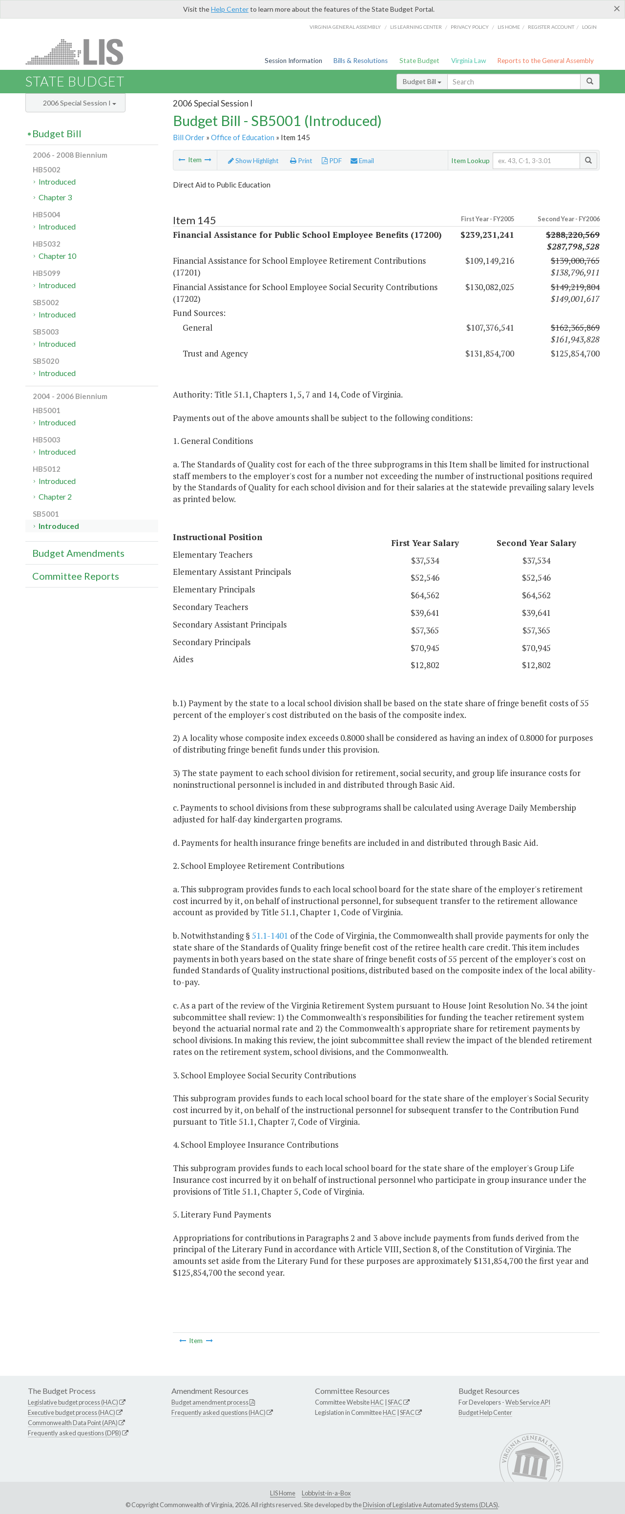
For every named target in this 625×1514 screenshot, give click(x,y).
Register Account (551, 27)
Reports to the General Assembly (545, 60)
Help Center (230, 9)
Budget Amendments (78, 553)
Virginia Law (468, 60)
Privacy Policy (470, 27)
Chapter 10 (57, 255)
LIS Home (282, 1493)
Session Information (293, 60)
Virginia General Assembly (345, 27)
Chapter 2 (55, 496)
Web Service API (527, 1402)
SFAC (395, 1402)
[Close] (617, 8)
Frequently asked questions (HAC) (218, 1412)
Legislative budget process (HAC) (73, 1402)
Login (589, 27)
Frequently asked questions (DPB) (74, 1433)
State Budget (419, 60)
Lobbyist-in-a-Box (326, 1493)
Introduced (57, 181)
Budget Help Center (485, 1412)
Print (301, 161)
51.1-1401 (270, 935)
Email (362, 161)
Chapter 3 (55, 197)
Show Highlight (253, 161)
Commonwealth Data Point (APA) (73, 1423)
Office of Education (242, 137)
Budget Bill (422, 81)
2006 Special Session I (79, 103)
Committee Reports (75, 576)
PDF (332, 161)
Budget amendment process (210, 1402)
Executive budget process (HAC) (71, 1412)
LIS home (509, 27)
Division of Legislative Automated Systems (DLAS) (430, 1505)
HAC (377, 1402)
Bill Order (189, 137)
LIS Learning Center (416, 27)
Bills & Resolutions (360, 60)
